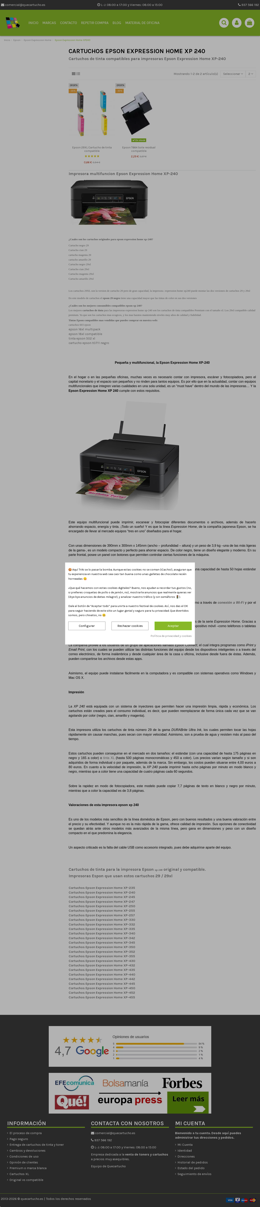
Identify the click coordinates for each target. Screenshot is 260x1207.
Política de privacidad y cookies (171, 636)
